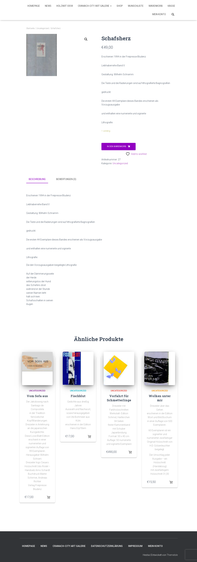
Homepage (33, 6)
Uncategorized (42, 28)
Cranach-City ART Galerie (95, 6)
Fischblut (78, 395)
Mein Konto (159, 14)
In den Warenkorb (116, 146)
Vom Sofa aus (37, 395)
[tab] (39, 179)
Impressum (135, 545)
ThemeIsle (172, 554)
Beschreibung (37, 179)
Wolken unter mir (160, 397)
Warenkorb (156, 6)
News (48, 6)
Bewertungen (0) (66, 179)
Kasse (171, 6)
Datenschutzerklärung (107, 545)
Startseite (30, 28)
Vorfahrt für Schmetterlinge (119, 397)
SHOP (120, 6)
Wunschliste (136, 6)
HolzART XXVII (64, 6)
